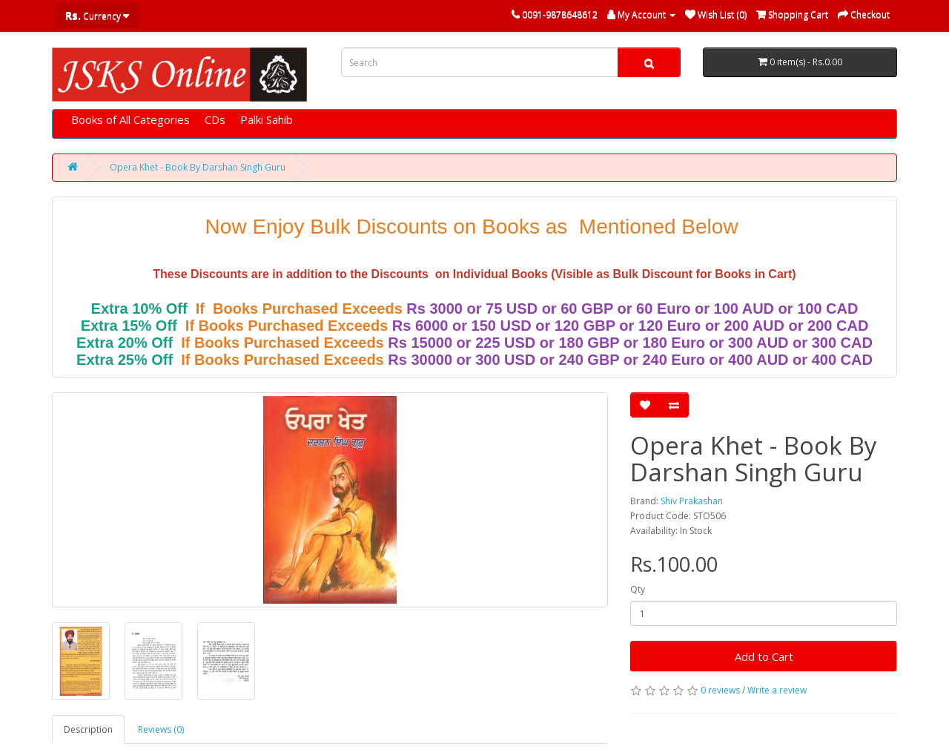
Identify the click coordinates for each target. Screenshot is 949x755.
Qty (637, 589)
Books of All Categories (130, 119)
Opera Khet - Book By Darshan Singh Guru (197, 167)
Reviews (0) (161, 729)
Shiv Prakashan (692, 501)
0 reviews (720, 690)
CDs (215, 119)
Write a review (777, 690)
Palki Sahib (266, 119)
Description (88, 729)
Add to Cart (764, 656)
